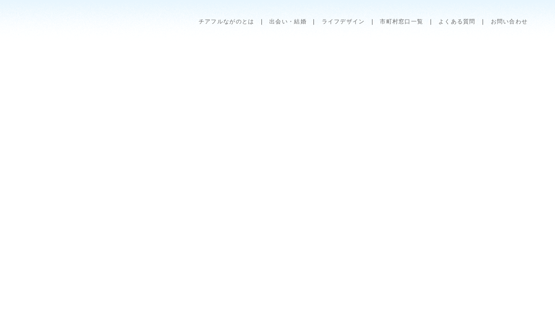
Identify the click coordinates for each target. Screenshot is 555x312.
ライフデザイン (343, 21)
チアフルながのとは (227, 21)
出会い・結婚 (288, 21)
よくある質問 (457, 21)
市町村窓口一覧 (401, 21)
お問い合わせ (509, 21)
